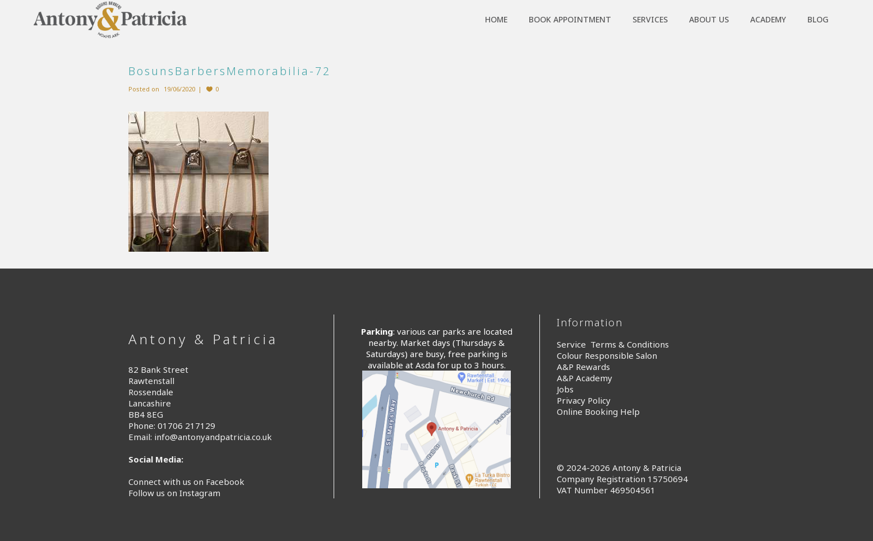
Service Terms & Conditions (613, 344)
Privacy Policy (584, 400)
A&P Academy (584, 377)
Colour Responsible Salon (607, 355)
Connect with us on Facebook (186, 481)
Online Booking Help (598, 411)
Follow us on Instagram (174, 492)
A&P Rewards (583, 366)
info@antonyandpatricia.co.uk (213, 436)
